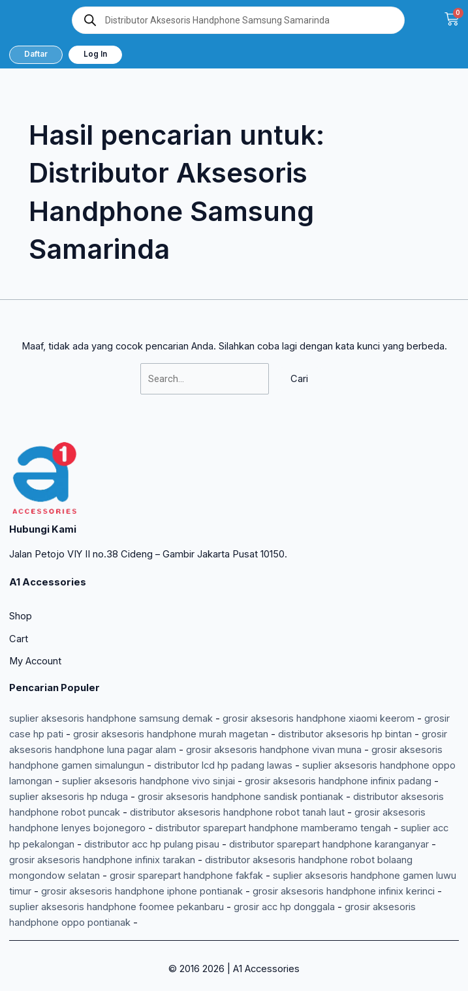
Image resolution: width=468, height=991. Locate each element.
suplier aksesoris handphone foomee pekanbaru (116, 907)
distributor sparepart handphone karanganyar (329, 844)
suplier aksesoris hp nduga (68, 797)
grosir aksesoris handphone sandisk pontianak (240, 797)
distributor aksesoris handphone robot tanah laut (237, 812)
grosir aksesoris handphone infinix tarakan (102, 860)
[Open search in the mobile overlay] (238, 20)
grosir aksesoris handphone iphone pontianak (142, 891)
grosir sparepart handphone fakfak (186, 875)
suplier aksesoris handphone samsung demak (111, 718)
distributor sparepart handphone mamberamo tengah (273, 828)
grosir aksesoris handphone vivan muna (274, 750)
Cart (18, 639)
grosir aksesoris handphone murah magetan (170, 734)
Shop (20, 616)
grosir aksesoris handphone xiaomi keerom (318, 718)
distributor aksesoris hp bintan (345, 734)
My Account (35, 661)
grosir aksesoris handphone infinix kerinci (344, 891)
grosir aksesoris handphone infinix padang (338, 781)
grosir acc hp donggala (284, 907)
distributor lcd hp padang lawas (223, 765)
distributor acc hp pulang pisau (151, 844)
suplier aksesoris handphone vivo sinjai (148, 781)
